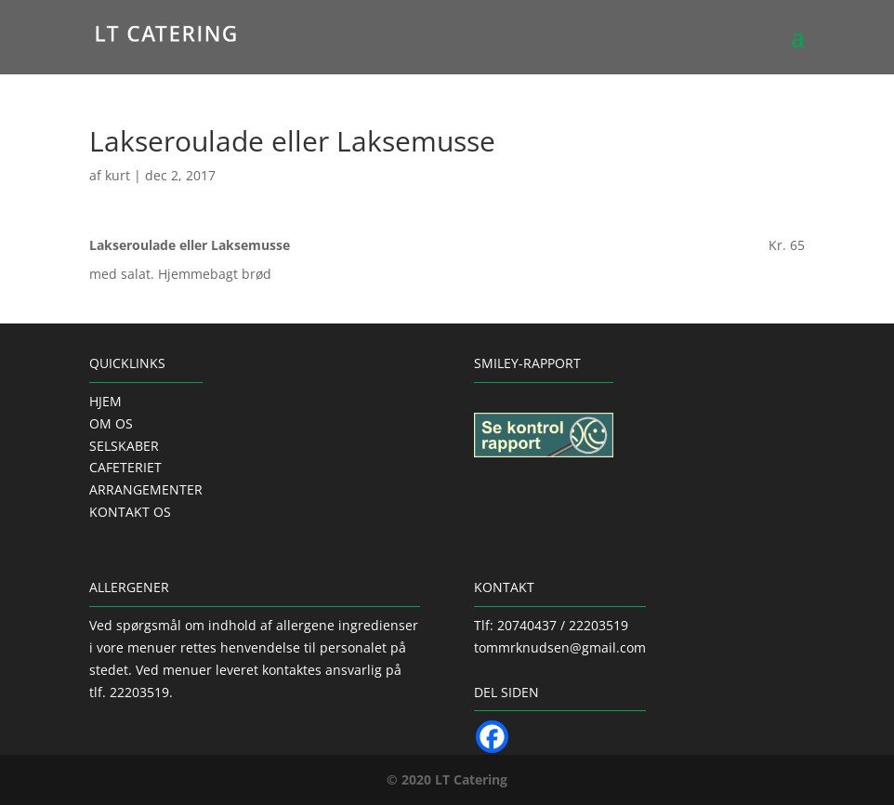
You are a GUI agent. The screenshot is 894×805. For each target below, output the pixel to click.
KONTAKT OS (130, 512)
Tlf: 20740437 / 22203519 (551, 625)
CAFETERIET (125, 467)
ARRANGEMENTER (146, 489)
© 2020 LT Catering (447, 779)
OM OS (111, 423)
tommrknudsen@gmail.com (560, 647)
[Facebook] (492, 736)
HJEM (105, 401)
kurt (117, 175)
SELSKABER (124, 446)
